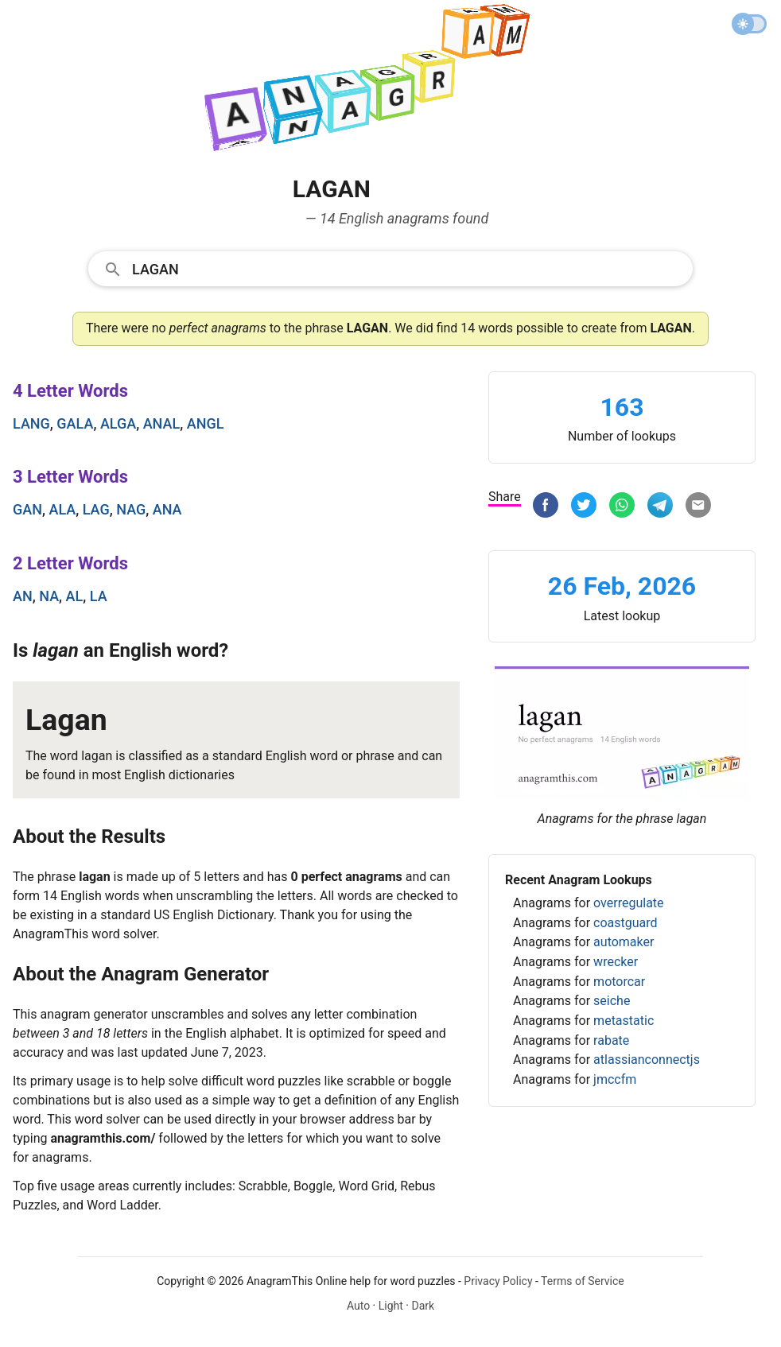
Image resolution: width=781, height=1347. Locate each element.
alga (118, 423)
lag (96, 509)
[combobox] (390, 268)
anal (162, 423)
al (75, 596)
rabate (611, 1040)
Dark (422, 1305)
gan (27, 509)
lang (31, 423)
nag (131, 509)
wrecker (615, 961)
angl (205, 423)
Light (391, 1305)
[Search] (407, 268)
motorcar (619, 981)
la (98, 596)
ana (167, 509)
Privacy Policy (498, 1281)
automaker (623, 941)
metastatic (623, 1020)
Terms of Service (582, 1281)
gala (74, 423)
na (49, 596)
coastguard (625, 922)
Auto (358, 1305)
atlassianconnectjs (646, 1059)
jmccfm (614, 1079)
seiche (611, 1000)
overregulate (628, 902)
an (23, 596)
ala (62, 509)
